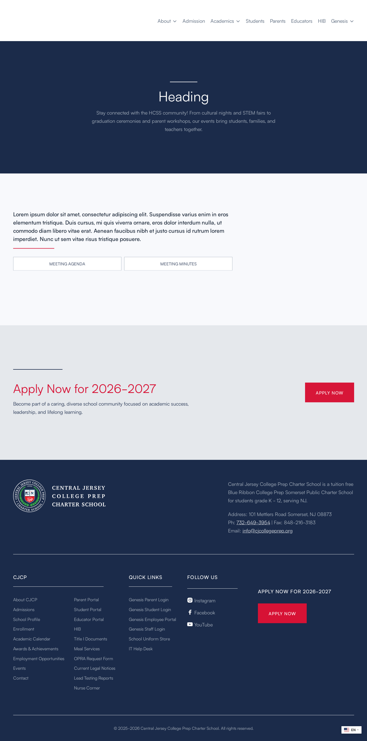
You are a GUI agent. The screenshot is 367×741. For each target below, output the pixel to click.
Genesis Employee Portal (152, 619)
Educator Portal (89, 619)
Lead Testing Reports (93, 678)
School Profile (26, 619)
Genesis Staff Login (147, 629)
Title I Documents (90, 638)
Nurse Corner (87, 688)
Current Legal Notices (94, 668)
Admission (194, 20)
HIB (322, 20)
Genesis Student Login (150, 609)
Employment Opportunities (38, 658)
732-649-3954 (253, 522)
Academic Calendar (31, 638)
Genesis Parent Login (149, 599)
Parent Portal (86, 599)
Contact (21, 678)
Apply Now (282, 613)
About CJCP (25, 599)
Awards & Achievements (35, 648)
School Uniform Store (149, 638)
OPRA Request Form (93, 658)
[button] (167, 20)
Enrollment (23, 629)
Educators (301, 20)
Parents (278, 20)
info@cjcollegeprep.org (268, 530)
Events (19, 668)
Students (255, 20)
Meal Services (87, 648)
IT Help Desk (141, 648)
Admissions (24, 609)
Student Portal (87, 609)
